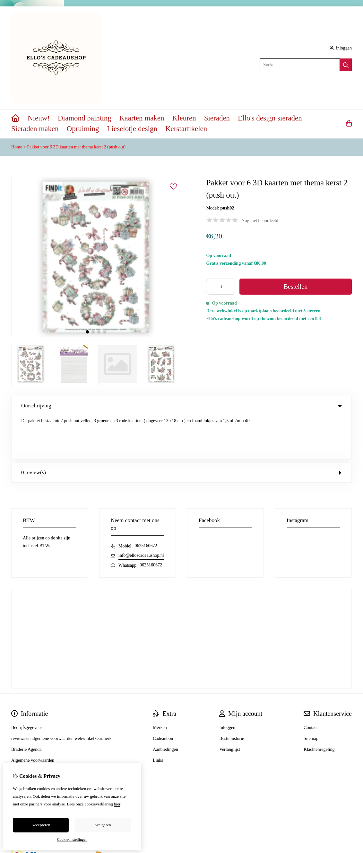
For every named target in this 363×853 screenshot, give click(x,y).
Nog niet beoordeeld (259, 220)
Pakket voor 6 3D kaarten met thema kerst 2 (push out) (76, 147)
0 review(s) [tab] (181, 429)
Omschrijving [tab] (181, 406)
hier (117, 804)
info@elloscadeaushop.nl (141, 511)
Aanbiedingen (165, 705)
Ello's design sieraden (270, 118)
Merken (160, 683)
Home (16, 147)
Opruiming (83, 129)
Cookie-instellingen (72, 839)
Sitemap (311, 694)
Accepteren (40, 824)
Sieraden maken (35, 129)
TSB (348, 814)
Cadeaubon (163, 694)
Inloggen (227, 683)
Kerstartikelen (186, 129)
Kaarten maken (141, 118)
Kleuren (184, 118)
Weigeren (103, 824)
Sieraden (217, 118)
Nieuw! (39, 118)
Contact (311, 683)
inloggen (341, 48)
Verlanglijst (229, 705)
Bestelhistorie (231, 694)
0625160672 (145, 502)
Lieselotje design (132, 129)
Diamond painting (84, 118)
